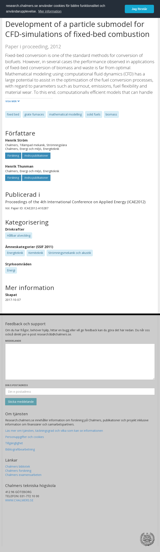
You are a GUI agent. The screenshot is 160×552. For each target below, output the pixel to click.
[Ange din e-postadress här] (80, 391)
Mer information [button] (49, 11)
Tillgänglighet (14, 443)
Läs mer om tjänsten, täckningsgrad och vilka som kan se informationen (54, 431)
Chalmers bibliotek (17, 466)
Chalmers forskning (18, 471)
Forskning (13, 155)
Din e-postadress (16, 385)
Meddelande (13, 340)
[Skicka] (20, 401)
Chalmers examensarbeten (23, 475)
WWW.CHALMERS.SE (19, 500)
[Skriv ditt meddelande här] (80, 362)
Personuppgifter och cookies (24, 437)
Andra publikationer (36, 155)
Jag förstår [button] (139, 9)
